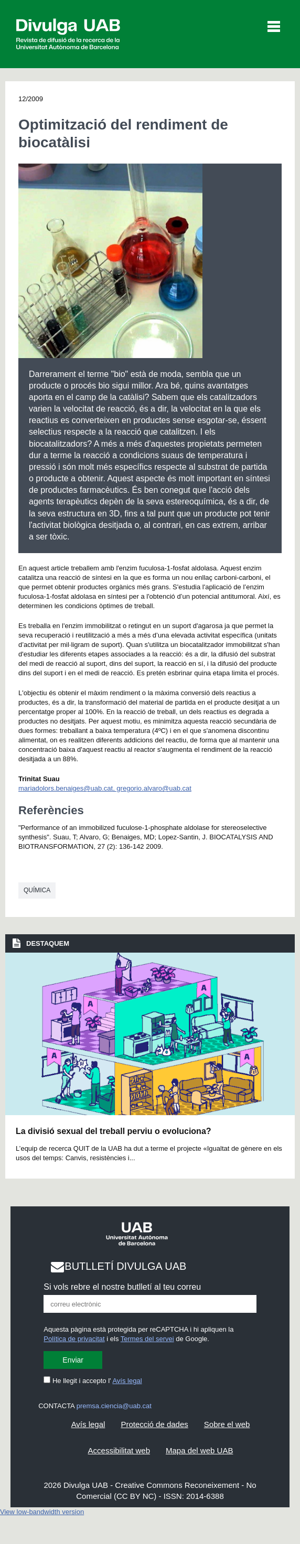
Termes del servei (147, 1339)
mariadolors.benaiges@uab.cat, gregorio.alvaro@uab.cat (104, 788)
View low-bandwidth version (42, 1512)
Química (37, 890)
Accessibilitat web (119, 1450)
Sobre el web (227, 1424)
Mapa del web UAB (199, 1450)
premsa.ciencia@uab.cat (114, 1406)
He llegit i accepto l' (93, 1381)
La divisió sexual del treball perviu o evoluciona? (113, 1131)
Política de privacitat (74, 1339)
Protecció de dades (154, 1424)
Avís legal (127, 1381)
